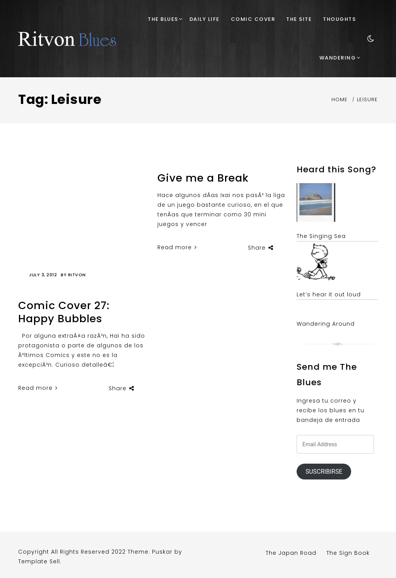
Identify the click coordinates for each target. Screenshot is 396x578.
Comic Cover (253, 19)
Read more (38, 388)
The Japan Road (291, 553)
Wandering (337, 57)
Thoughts (339, 19)
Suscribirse (324, 471)
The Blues (163, 19)
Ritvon (77, 275)
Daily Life (204, 19)
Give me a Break (203, 178)
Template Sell (39, 561)
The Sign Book (348, 553)
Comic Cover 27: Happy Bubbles (63, 312)
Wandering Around (326, 324)
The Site (299, 19)
